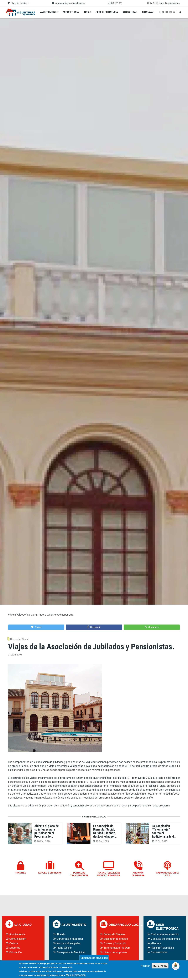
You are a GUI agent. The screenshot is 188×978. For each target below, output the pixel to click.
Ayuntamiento (49, 12)
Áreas (87, 12)
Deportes (14, 947)
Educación (15, 952)
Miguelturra (71, 12)
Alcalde (61, 934)
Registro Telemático (162, 947)
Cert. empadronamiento (164, 934)
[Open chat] (176, 966)
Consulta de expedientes (165, 938)
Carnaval (148, 12)
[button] (36, 627)
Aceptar (145, 966)
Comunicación (17, 938)
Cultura (13, 943)
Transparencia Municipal (71, 952)
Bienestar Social (19, 639)
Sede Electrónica (107, 12)
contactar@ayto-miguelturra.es (70, 3)
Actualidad (129, 12)
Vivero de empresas (115, 952)
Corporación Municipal (70, 938)
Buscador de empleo (116, 938)
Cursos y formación (115, 943)
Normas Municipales (68, 943)
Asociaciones (17, 934)
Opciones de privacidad (94, 958)
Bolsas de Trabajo (114, 934)
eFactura (156, 943)
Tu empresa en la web (117, 947)
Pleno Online (64, 947)
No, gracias (160, 966)
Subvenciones (159, 952)
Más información (76, 975)
